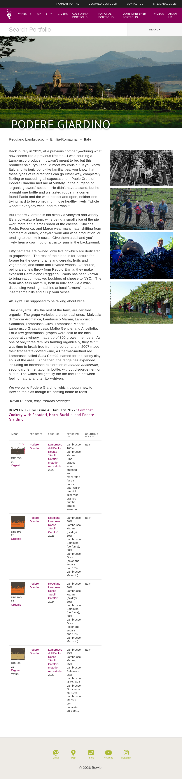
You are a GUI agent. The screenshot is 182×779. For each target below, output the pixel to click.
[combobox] (63, 29)
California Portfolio (80, 15)
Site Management (165, 3)
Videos (159, 13)
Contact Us (135, 3)
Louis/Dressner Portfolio (134, 15)
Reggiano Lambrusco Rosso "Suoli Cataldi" (55, 525)
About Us (172, 15)
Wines (22, 13)
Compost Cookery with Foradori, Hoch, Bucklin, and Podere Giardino (51, 415)
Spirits (42, 13)
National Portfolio (106, 15)
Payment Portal (67, 3)
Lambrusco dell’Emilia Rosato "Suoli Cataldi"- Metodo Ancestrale (55, 455)
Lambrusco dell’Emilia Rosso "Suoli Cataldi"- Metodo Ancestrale (55, 660)
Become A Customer (103, 3)
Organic (16, 465)
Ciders (63, 13)
